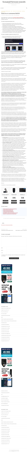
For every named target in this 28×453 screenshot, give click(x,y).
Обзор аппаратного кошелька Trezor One (10, 208)
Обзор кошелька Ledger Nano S (8, 209)
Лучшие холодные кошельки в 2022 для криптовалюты (8, 423)
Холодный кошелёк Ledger (5, 405)
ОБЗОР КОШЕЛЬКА (5, 200)
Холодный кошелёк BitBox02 (5, 324)
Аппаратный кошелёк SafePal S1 (8, 211)
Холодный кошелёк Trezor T (5, 340)
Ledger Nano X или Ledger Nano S (6, 308)
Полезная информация (4, 403)
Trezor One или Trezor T (4, 414)
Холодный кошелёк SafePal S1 (5, 337)
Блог (11, 11)
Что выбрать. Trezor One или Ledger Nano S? (10, 212)
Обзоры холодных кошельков (5, 401)
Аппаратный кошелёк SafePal (5, 11)
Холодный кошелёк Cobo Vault (5, 326)
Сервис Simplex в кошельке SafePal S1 (21, 230)
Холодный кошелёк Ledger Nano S (6, 335)
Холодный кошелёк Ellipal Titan (5, 333)
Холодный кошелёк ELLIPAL (5, 331)
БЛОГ (2, 317)
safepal (5, 218)
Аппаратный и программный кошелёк (7, 230)
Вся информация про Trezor (5, 396)
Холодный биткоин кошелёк (14, 2)
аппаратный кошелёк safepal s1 (20, 218)
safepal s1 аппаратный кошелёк (11, 218)
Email (2, 250)
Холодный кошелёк (4, 322)
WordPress (13, 451)
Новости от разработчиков (17, 11)
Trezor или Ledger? (4, 313)
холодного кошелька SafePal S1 (18, 17)
